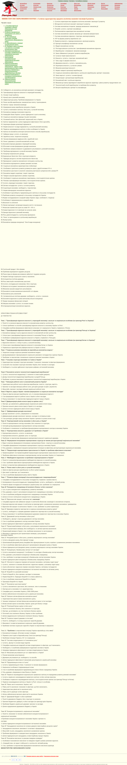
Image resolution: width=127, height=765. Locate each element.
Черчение (36, 10)
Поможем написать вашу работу (34, 756)
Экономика (63, 10)
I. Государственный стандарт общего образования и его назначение (11, 28)
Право (76, 7)
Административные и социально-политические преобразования (13, 76)
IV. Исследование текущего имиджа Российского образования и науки (14, 39)
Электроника (77, 10)
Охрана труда (37, 7)
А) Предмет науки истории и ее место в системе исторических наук (14, 47)
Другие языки (91, 3)
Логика (62, 5)
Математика (77, 5)
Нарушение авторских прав (51, 756)
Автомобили (23, 3)
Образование (23, 7)
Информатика (118, 3)
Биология (49, 3)
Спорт (35, 8)
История (22, 5)
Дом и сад (77, 3)
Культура (35, 5)
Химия (21, 10)
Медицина (90, 5)
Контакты (71, 1)
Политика (63, 7)
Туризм (76, 8)
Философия (104, 8)
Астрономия (36, 3)
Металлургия (104, 5)
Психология (90, 7)
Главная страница (63, 1)
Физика (89, 8)
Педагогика (50, 7)
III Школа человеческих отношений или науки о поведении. (13, 33)
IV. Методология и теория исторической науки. (14, 43)
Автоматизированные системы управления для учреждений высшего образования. (13, 53)
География (63, 3)
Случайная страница (81, 1)
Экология (49, 10)
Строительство (51, 8)
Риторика (117, 7)
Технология (63, 8)
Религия (103, 7)
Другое (103, 3)
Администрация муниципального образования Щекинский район (13, 81)
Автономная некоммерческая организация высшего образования (12, 59)
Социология (23, 8)
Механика (117, 5)
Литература (50, 5)
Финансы (117, 8)
